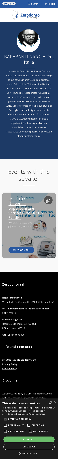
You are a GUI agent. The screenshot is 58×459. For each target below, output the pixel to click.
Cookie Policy (9, 368)
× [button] (54, 402)
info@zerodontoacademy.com (19, 359)
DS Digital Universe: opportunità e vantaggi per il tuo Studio (26, 208)
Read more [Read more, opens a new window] (40, 414)
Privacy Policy (9, 364)
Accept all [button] (29, 439)
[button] (29, 453)
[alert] (29, 428)
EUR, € (7, 3)
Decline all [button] (29, 446)
